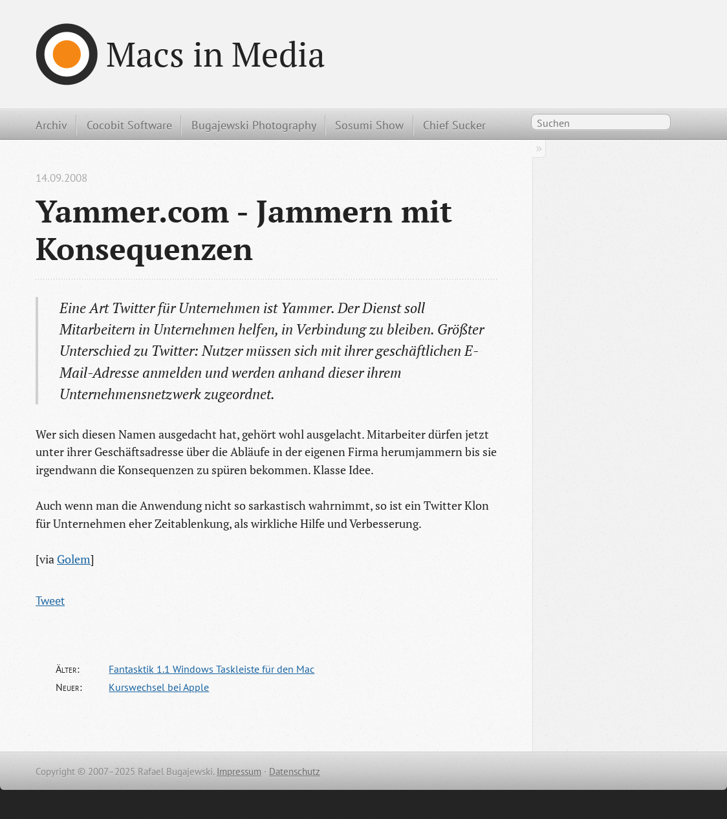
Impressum (239, 771)
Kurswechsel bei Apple (159, 687)
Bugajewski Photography (253, 125)
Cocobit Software (129, 125)
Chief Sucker (454, 125)
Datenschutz (294, 771)
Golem (74, 559)
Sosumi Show (369, 125)
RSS (684, 124)
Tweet (50, 600)
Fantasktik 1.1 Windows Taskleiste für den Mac (211, 668)
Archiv (51, 125)
